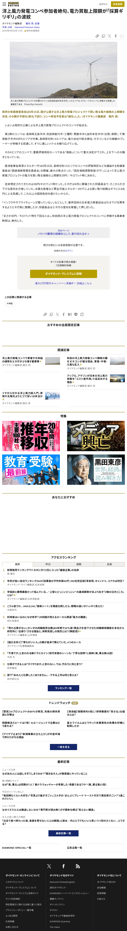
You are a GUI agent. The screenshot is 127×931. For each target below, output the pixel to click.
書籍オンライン (57, 899)
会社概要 (101, 887)
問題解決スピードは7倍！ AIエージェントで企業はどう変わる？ (31, 724)
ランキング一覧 (63, 688)
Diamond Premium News (27, 27)
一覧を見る (63, 747)
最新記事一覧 (63, 833)
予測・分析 (7, 27)
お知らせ (101, 899)
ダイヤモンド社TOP (106, 882)
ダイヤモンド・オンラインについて (23, 875)
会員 (109, 564)
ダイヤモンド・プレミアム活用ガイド (22, 893)
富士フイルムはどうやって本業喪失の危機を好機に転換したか (96, 724)
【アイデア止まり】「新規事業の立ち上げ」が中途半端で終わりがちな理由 (31, 736)
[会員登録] (118, 4)
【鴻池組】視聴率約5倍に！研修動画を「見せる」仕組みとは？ (96, 713)
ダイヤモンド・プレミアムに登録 (63, 273)
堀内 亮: (33, 23)
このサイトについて (15, 882)
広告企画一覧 (74, 847)
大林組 (9, 303)
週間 (78, 564)
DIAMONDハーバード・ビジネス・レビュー (69, 893)
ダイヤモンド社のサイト (62, 875)
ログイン (103, 4)
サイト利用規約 (13, 899)
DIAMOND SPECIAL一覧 (16, 847)
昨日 (48, 564)
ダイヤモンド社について (109, 875)
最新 (17, 564)
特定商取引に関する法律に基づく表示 (24, 904)
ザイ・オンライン (57, 904)
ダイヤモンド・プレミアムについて (21, 887)
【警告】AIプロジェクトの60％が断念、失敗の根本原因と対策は (31, 713)
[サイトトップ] (12, 4)
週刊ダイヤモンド (58, 887)
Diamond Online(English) (62, 882)
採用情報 (101, 893)
